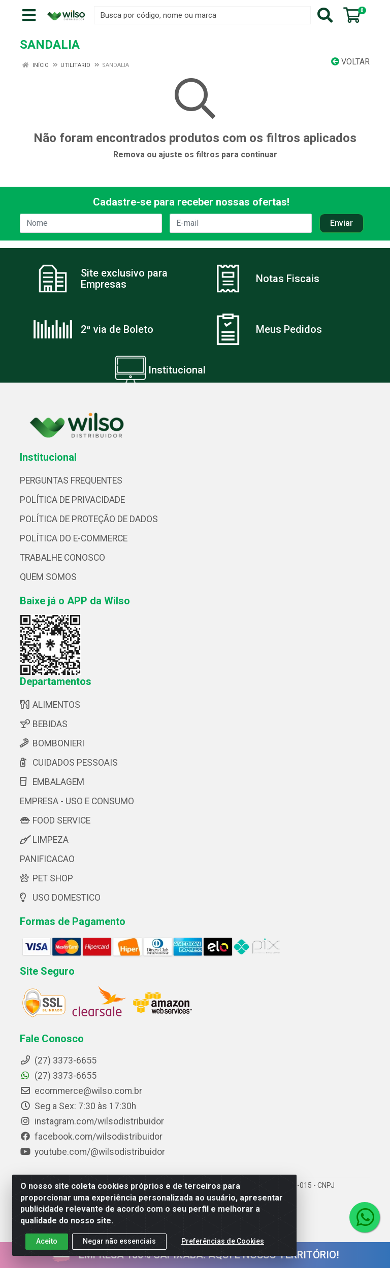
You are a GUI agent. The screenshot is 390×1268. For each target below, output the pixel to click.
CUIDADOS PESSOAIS (69, 763)
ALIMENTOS (50, 705)
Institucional (177, 370)
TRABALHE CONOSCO (62, 558)
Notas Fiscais (287, 278)
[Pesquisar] (325, 15)
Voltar (350, 61)
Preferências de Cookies (222, 1243)
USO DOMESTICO (60, 898)
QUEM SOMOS (48, 577)
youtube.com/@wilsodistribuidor (92, 1152)
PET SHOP (46, 878)
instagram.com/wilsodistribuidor (92, 1121)
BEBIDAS (44, 724)
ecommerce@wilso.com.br (81, 1091)
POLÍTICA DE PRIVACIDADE (72, 500)
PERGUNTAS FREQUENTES (71, 480)
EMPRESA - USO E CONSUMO (77, 801)
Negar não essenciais (119, 1243)
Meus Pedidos (289, 329)
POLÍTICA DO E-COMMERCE (73, 538)
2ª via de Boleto (117, 329)
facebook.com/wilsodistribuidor (91, 1137)
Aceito (46, 1243)
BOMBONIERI (52, 743)
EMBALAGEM (52, 782)
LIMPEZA (44, 840)
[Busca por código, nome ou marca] (202, 15)
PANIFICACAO (47, 859)
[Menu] (29, 15)
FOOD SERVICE (55, 820)
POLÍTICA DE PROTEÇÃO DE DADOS (89, 519)
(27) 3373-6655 (58, 1076)
